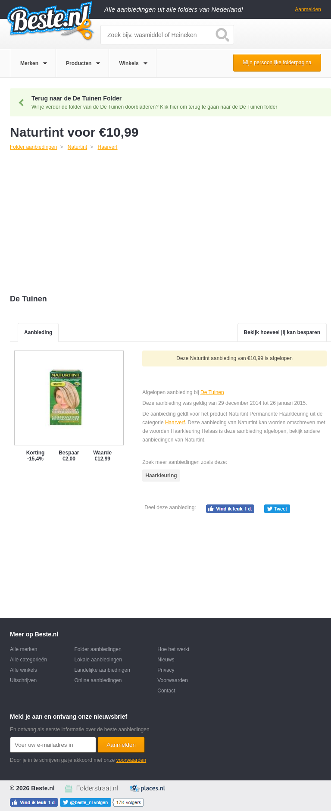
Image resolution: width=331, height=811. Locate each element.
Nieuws (165, 660)
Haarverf (175, 423)
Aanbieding (38, 332)
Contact (166, 691)
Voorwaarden (172, 680)
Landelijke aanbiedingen (102, 670)
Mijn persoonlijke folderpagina (277, 62)
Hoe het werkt (173, 649)
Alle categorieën (28, 660)
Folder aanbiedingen (97, 649)
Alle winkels (23, 670)
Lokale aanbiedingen (98, 660)
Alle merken (23, 649)
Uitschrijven (23, 680)
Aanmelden (308, 9)
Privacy (165, 670)
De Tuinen (212, 392)
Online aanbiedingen (98, 680)
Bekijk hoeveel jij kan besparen (282, 332)
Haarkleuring (161, 476)
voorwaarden (131, 760)
